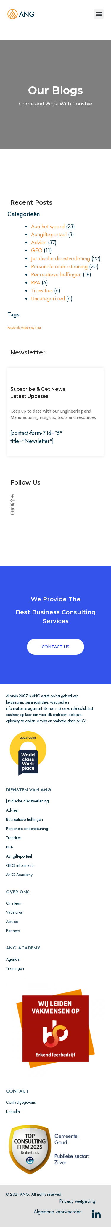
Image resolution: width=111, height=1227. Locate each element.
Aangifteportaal (49, 234)
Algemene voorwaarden (58, 1211)
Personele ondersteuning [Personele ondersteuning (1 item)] (24, 327)
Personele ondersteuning (59, 266)
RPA (35, 282)
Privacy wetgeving (77, 1201)
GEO (36, 250)
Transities (42, 291)
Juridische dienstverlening (60, 258)
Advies (38, 242)
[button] (99, 14)
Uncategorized (48, 299)
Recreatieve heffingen (56, 274)
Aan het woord (48, 226)
